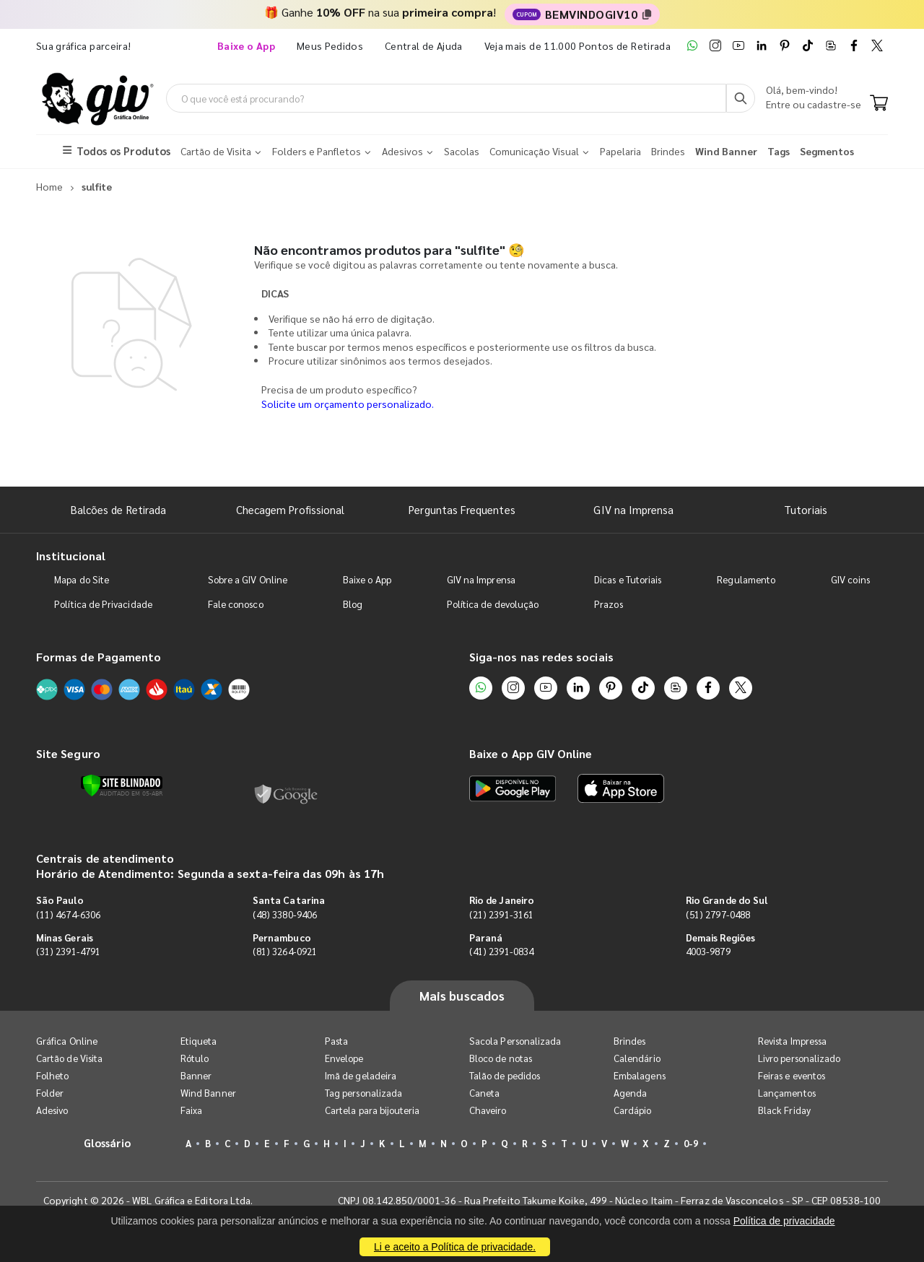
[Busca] (740, 98)
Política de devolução (493, 604)
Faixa (191, 1110)
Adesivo (52, 1110)
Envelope (344, 1058)
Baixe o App (367, 579)
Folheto (52, 1075)
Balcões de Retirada (118, 509)
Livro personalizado (799, 1058)
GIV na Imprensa (633, 509)
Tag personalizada (363, 1093)
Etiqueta (198, 1041)
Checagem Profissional (290, 509)
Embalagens (640, 1075)
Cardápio (633, 1110)
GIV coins (850, 579)
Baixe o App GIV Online (530, 753)
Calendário (637, 1058)
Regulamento (746, 579)
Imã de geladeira (360, 1075)
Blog (352, 604)
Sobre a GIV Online (247, 579)
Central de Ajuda (424, 45)
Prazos (608, 604)
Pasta (336, 1041)
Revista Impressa (792, 1041)
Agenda (630, 1093)
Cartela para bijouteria (372, 1110)
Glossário (107, 1142)
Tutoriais (805, 509)
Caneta (484, 1093)
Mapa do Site (81, 579)
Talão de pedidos (504, 1075)
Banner (196, 1075)
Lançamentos (787, 1093)
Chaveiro (488, 1110)
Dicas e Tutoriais (627, 579)
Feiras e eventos (791, 1075)
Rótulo (194, 1058)
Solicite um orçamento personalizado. (347, 403)
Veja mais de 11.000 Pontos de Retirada (577, 45)
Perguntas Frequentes (462, 509)
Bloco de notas (500, 1058)
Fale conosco (235, 604)
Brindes (629, 1041)
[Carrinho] (879, 104)
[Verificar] (121, 785)
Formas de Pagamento (98, 656)
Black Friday (784, 1110)
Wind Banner (208, 1093)
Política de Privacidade (103, 604)
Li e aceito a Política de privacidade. (455, 1247)
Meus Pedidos (330, 45)
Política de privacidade (784, 1221)
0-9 (691, 1143)
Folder (50, 1093)
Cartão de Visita (69, 1058)
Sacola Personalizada (515, 1041)
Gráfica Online (66, 1041)
